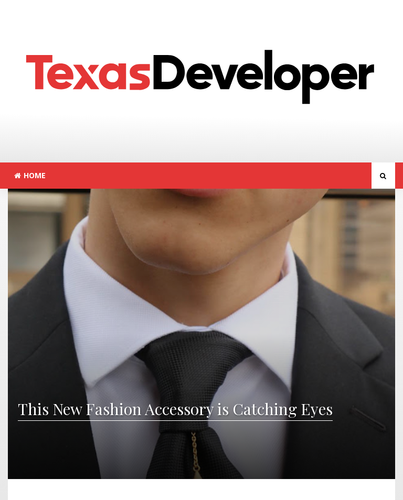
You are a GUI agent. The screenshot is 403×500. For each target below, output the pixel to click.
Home (30, 175)
